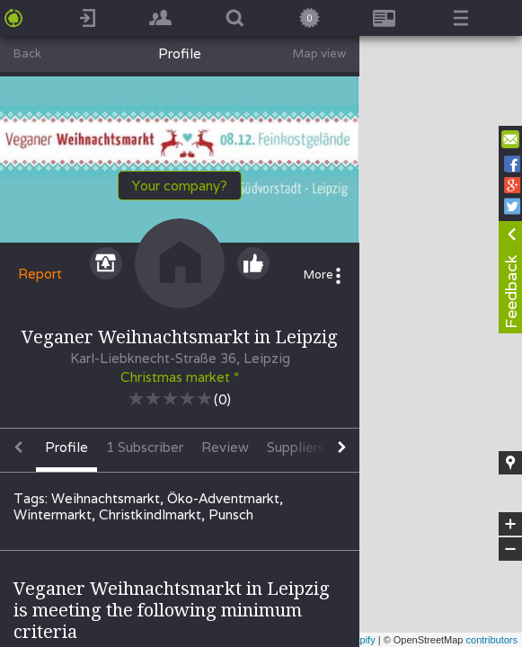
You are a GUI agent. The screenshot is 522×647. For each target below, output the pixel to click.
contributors (492, 639)
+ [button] (511, 524)
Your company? (179, 185)
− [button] (510, 549)
